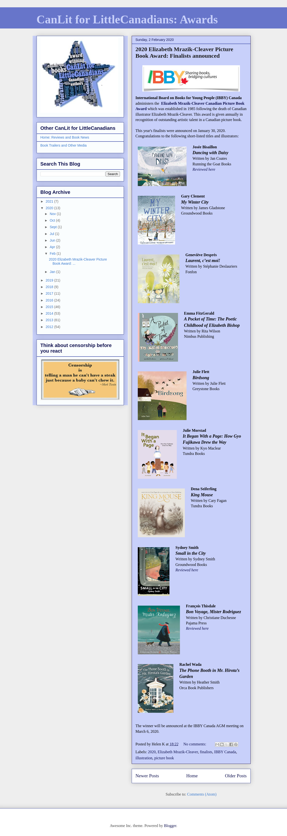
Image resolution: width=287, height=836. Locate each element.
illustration (144, 758)
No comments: (195, 744)
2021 (50, 201)
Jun (53, 240)
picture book (164, 758)
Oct (53, 220)
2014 (50, 313)
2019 (50, 280)
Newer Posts (147, 775)
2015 (50, 307)
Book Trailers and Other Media (63, 145)
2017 (50, 293)
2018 (50, 287)
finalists (206, 752)
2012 (50, 327)
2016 (50, 300)
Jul (52, 234)
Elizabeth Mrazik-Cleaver (178, 752)
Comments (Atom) (201, 794)
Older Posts (236, 775)
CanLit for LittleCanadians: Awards (127, 19)
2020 (152, 752)
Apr (53, 247)
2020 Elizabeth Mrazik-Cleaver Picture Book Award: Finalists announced (184, 52)
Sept (54, 227)
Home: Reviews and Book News (64, 137)
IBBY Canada (225, 752)
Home (192, 775)
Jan (53, 272)
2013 (50, 320)
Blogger (170, 826)
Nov (53, 214)
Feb (53, 253)
